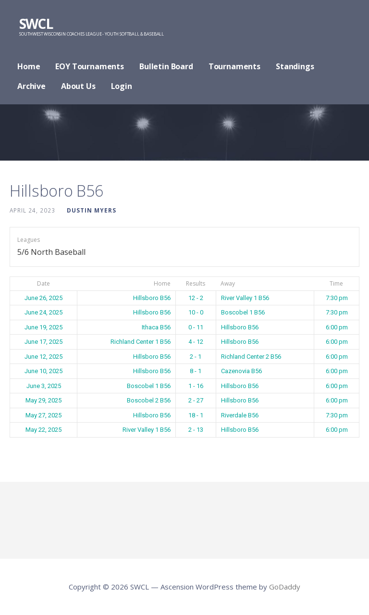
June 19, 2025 (43, 327)
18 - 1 (195, 415)
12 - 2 (195, 297)
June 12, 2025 (43, 356)
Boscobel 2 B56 (149, 400)
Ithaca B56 (156, 327)
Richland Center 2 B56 (251, 356)
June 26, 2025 (43, 297)
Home (28, 66)
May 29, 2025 (43, 400)
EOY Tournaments (89, 66)
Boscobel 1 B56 (243, 312)
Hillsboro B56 (152, 297)
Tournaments (234, 66)
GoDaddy (284, 586)
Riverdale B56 (239, 415)
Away (228, 283)
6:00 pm (337, 327)
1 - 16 (195, 385)
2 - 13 (195, 429)
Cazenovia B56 (241, 371)
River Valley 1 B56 (245, 297)
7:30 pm (337, 297)
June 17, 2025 (43, 341)
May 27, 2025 (43, 415)
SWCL (35, 23)
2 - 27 (195, 400)
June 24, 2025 (43, 312)
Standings (295, 66)
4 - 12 (195, 341)
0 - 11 (195, 327)
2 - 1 (195, 356)
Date (43, 283)
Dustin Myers (91, 210)
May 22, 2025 (43, 429)
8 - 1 (195, 371)
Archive (31, 86)
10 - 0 (195, 312)
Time (336, 283)
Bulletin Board (166, 66)
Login (121, 86)
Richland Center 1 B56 (141, 341)
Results (195, 283)
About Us (78, 86)
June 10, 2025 (43, 371)
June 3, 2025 (43, 385)
